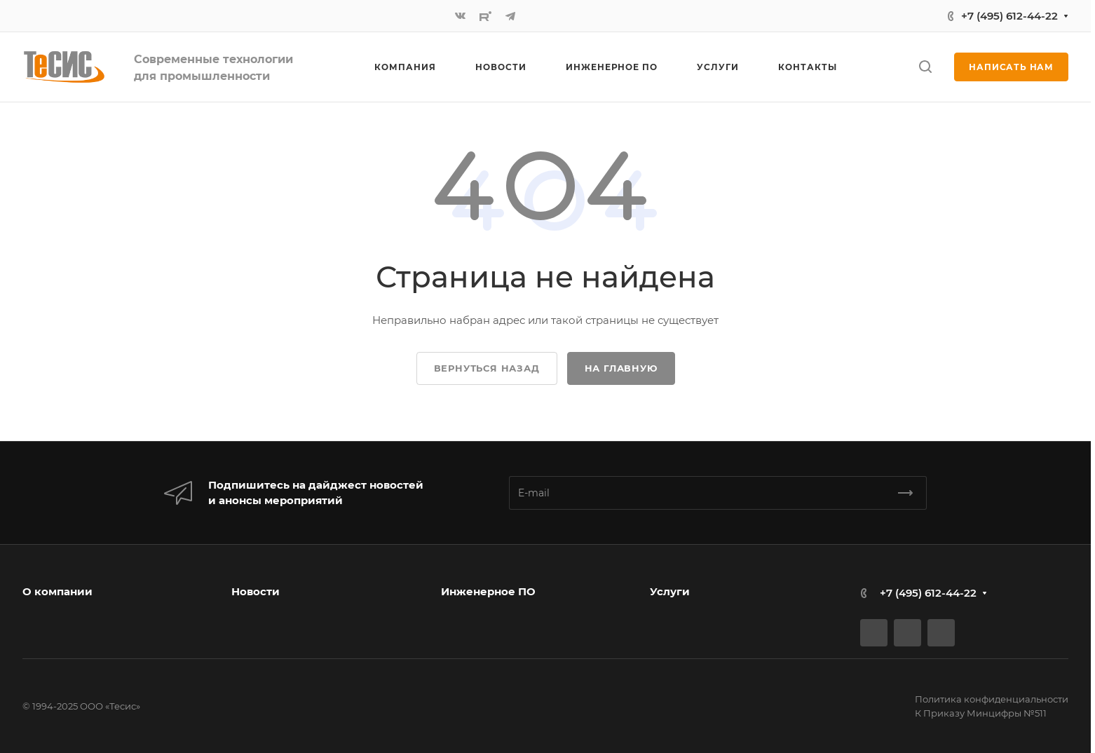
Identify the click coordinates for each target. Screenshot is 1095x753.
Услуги (670, 591)
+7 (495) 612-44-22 (1009, 15)
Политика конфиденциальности (991, 699)
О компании (57, 591)
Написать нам (1011, 67)
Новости (255, 591)
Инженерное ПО (488, 591)
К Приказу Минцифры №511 (981, 713)
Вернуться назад (487, 368)
